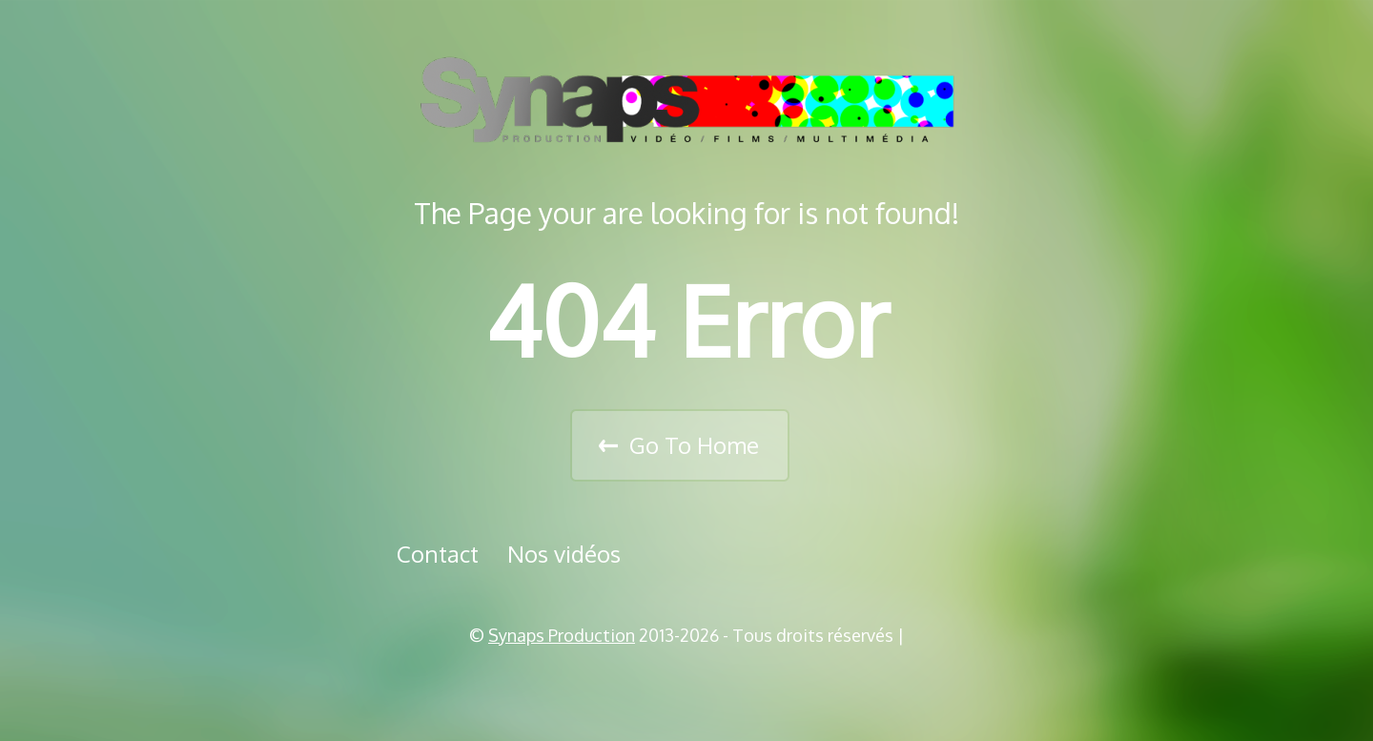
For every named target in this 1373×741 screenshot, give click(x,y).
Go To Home (694, 445)
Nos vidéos (564, 553)
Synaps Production (561, 635)
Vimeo (693, 684)
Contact (438, 553)
